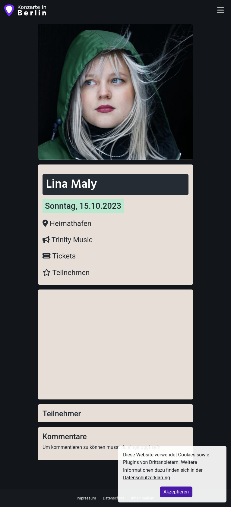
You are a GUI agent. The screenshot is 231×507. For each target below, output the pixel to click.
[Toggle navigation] (220, 10)
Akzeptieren (176, 492)
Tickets (59, 256)
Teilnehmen (66, 272)
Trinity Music (68, 240)
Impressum (86, 498)
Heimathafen (67, 223)
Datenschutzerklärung (146, 477)
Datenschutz (113, 498)
